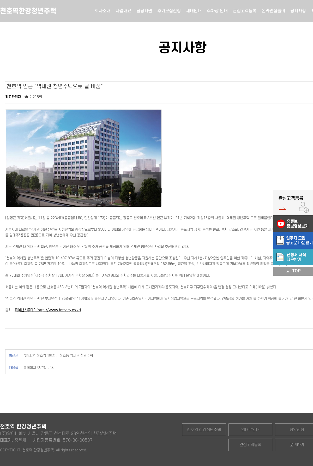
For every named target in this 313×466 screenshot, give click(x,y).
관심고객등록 (244, 11)
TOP (293, 271)
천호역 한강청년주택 (204, 429)
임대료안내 (250, 429)
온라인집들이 (273, 11)
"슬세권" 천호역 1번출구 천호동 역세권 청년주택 (58, 355)
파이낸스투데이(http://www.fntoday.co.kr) (48, 310)
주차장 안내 (217, 11)
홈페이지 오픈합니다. (38, 368)
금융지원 (144, 11)
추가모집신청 (169, 11)
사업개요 (123, 11)
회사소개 (102, 11)
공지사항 (298, 11)
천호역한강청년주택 (28, 11)
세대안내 (194, 11)
